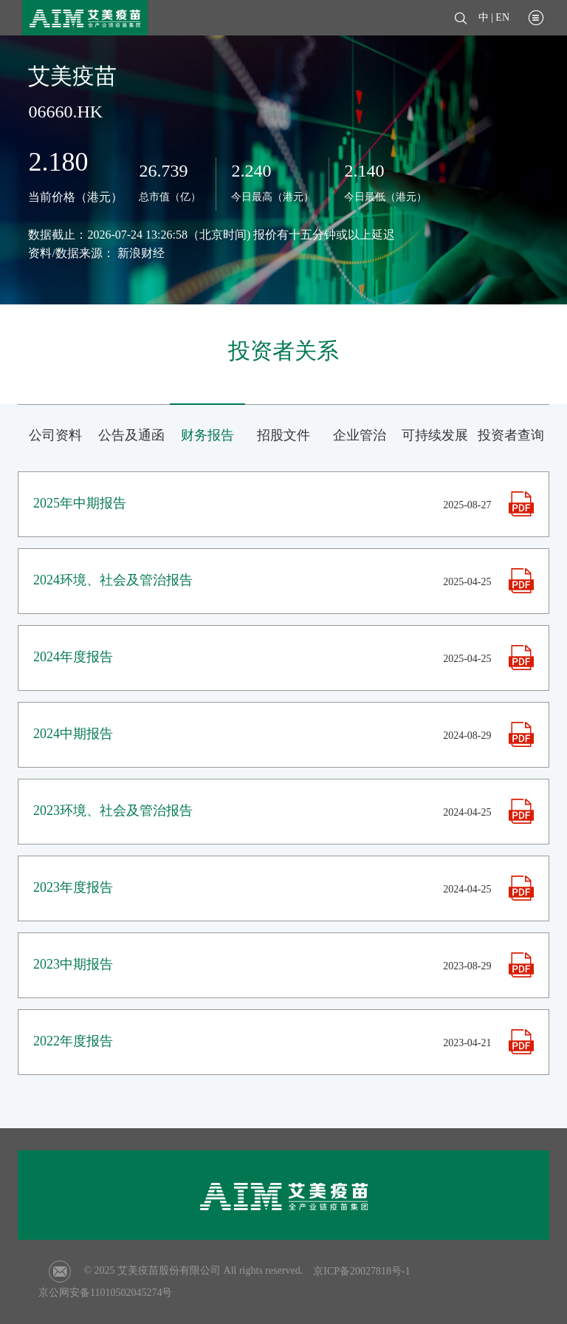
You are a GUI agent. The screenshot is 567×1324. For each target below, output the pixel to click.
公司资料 (55, 435)
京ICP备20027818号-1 (361, 1271)
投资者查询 (511, 435)
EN (502, 17)
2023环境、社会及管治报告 (113, 810)
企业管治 (359, 435)
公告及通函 (131, 435)
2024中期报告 (73, 733)
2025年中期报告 (79, 503)
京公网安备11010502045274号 (105, 1292)
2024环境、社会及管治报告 (113, 580)
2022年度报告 (73, 1041)
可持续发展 (435, 435)
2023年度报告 (73, 887)
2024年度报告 (73, 656)
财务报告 (207, 435)
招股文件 (283, 435)
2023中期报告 (73, 964)
